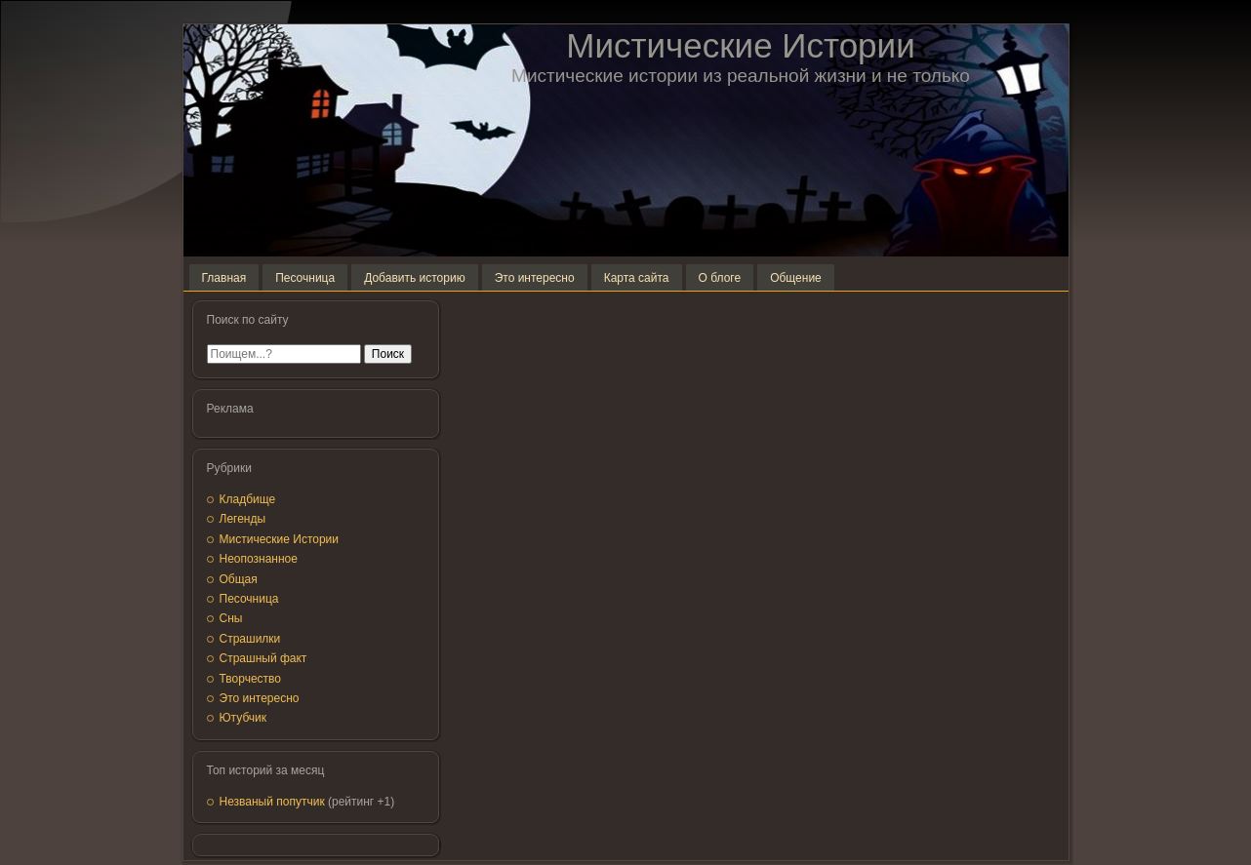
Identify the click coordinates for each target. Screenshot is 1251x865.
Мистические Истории (740, 45)
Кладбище (248, 499)
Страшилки (250, 639)
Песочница (249, 599)
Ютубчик (243, 718)
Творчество (250, 679)
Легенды (243, 519)
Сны (231, 618)
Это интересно (260, 698)
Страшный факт (263, 658)
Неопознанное (259, 559)
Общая (239, 579)
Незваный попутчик (272, 801)
